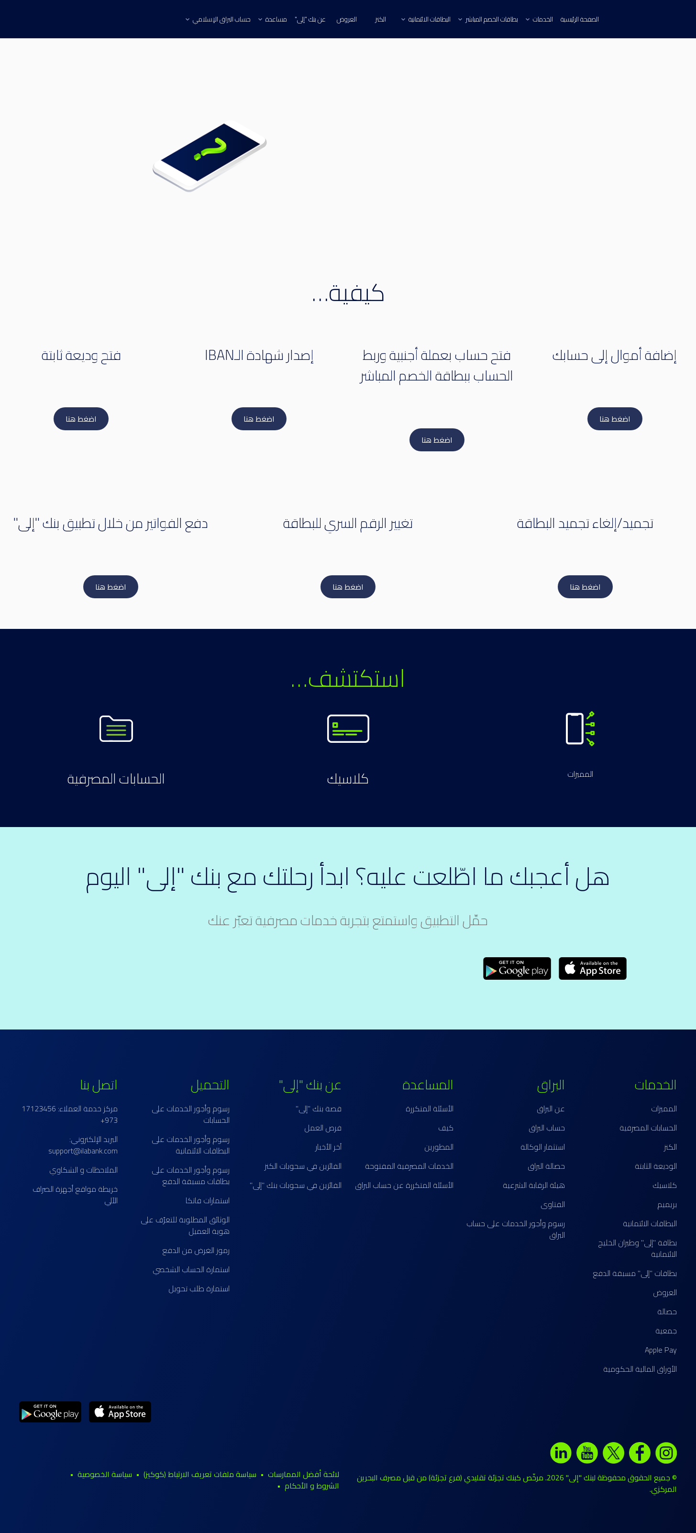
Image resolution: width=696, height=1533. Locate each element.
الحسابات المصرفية (116, 778)
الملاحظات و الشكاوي (83, 1169)
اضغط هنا (614, 419)
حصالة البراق (546, 1166)
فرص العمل (323, 1127)
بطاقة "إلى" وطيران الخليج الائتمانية (637, 1248)
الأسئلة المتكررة (429, 1108)
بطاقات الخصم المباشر (488, 19)
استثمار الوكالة (542, 1147)
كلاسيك (348, 778)
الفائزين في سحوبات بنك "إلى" (296, 1185)
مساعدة (272, 19)
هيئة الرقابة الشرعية (534, 1185)
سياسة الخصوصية (104, 1474)
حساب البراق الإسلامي (218, 19)
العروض (347, 19)
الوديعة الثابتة (656, 1166)
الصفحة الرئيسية (580, 19)
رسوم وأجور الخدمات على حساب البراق (515, 1229)
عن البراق (551, 1108)
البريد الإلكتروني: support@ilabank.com (83, 1144)
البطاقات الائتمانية (426, 19)
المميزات (580, 774)
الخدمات (539, 19)
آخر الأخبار (328, 1147)
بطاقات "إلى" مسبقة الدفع (635, 1273)
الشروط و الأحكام (312, 1485)
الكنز (380, 19)
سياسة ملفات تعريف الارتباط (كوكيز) (200, 1474)
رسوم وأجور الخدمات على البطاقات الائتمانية (191, 1144)
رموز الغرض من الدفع (196, 1250)
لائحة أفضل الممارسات (303, 1474)
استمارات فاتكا (208, 1200)
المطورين (438, 1147)
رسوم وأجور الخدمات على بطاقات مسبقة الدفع (191, 1175)
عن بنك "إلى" (310, 19)
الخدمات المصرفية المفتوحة (409, 1166)
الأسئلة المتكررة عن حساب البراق (404, 1185)
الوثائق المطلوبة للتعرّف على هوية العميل (185, 1225)
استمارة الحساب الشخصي (191, 1269)
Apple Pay (661, 1349)
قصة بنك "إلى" (319, 1108)
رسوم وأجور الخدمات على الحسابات (191, 1114)
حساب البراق (547, 1127)
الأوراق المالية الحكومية (640, 1369)
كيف (445, 1127)
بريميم (667, 1204)
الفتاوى (553, 1204)
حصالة (667, 1311)
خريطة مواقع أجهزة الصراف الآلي (75, 1194)
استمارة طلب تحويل (199, 1288)
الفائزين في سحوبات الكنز (303, 1166)
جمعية (666, 1330)
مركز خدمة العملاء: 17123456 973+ (70, 1114)
